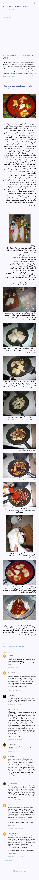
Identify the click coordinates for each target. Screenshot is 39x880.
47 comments (11, 76)
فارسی (17, 10)
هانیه (9, 756)
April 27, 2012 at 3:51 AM (14, 667)
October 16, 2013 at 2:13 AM (15, 828)
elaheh (10, 672)
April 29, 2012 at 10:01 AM (15, 751)
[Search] (35, 3)
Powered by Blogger (19, 871)
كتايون (10, 696)
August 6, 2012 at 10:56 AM (15, 799)
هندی (22, 646)
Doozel (10, 744)
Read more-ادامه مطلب (29, 76)
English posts (8, 10)
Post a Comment (8, 860)
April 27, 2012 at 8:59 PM (14, 690)
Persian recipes (11, 646)
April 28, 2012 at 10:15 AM (15, 739)
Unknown (11, 805)
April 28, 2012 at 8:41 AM (14, 704)
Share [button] (4, 76)
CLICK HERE (12, 825)
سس (19, 646)
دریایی (16, 646)
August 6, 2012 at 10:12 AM (15, 778)
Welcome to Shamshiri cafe (15, 6)
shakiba (10, 655)
